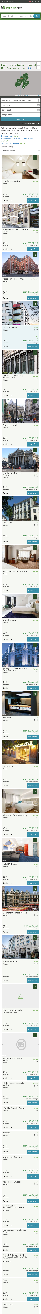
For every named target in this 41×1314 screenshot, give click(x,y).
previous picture (2, 167)
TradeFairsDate (11, 7)
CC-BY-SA (38, 95)
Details (7, 200)
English (35, 2)
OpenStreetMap (28, 95)
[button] (22, 85)
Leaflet (18, 95)
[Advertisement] (19, 40)
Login (3, 2)
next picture (38, 167)
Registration (10, 2)
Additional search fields (28, 123)
